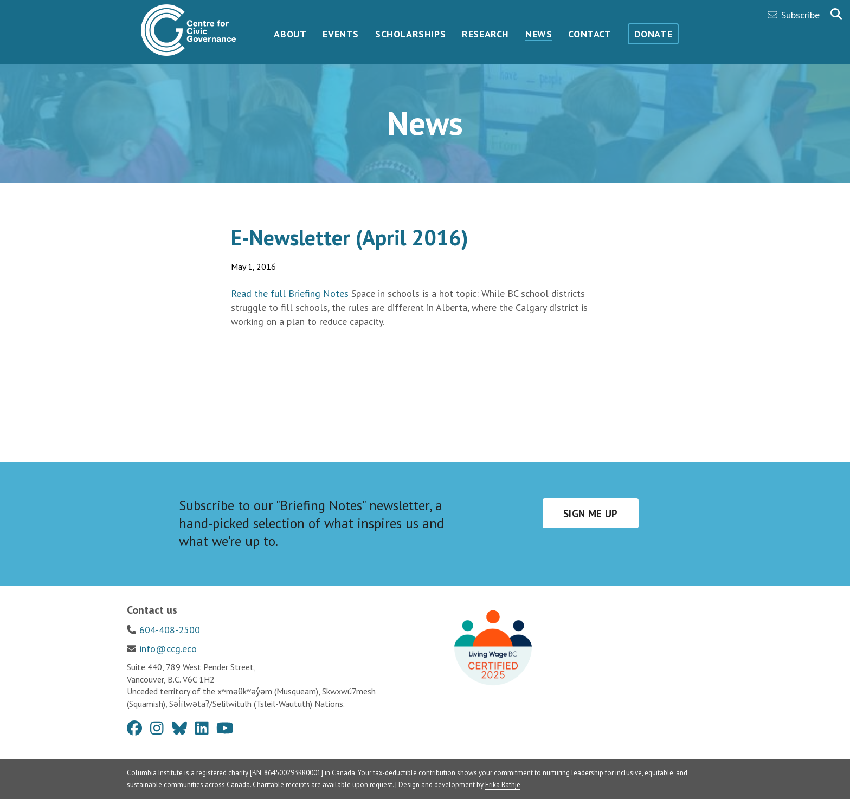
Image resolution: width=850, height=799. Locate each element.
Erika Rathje (502, 784)
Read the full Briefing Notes (290, 293)
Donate (653, 34)
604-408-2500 (169, 629)
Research (485, 34)
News (538, 34)
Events (341, 34)
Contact (589, 34)
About (290, 34)
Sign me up (590, 513)
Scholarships (410, 34)
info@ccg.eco (168, 648)
